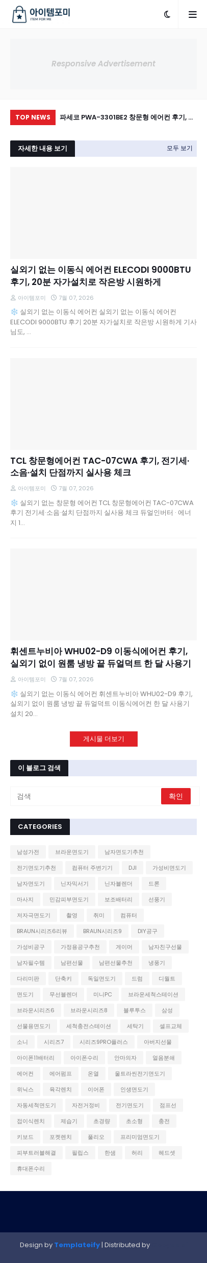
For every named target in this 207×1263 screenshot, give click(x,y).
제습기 (69, 1121)
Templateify (77, 1245)
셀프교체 (171, 1026)
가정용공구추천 (80, 947)
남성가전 (28, 852)
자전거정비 (86, 1105)
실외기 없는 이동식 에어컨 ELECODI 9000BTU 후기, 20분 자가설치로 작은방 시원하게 (100, 276)
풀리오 (96, 1137)
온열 (93, 1073)
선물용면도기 (33, 1026)
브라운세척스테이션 (153, 994)
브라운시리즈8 (89, 1010)
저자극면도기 (33, 915)
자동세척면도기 (36, 1105)
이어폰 (96, 1089)
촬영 (71, 915)
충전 (164, 1121)
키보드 (25, 1137)
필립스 (80, 1153)
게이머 (124, 947)
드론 (154, 883)
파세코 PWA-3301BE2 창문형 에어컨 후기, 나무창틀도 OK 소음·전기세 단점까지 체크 (127, 118)
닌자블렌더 (119, 883)
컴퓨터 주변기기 (92, 868)
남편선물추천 (116, 963)
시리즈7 (54, 1042)
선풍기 (156, 899)
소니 (22, 1042)
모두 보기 (180, 148)
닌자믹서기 (75, 883)
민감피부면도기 (69, 899)
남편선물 (72, 963)
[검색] (86, 796)
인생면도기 (134, 1089)
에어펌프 (60, 1073)
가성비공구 (31, 947)
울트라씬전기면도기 (140, 1073)
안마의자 (125, 1058)
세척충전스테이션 (88, 1026)
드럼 (137, 978)
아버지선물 (158, 1042)
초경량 (101, 1121)
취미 (99, 915)
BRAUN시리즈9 (102, 931)
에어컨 (25, 1073)
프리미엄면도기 (140, 1137)
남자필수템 (31, 963)
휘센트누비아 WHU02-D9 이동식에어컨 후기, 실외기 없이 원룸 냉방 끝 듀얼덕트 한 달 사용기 (100, 658)
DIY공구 (148, 931)
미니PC (102, 994)
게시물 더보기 (103, 739)
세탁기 (135, 1026)
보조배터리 (119, 899)
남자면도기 (31, 883)
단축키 (63, 978)
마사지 (25, 899)
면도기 (25, 994)
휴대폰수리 (31, 1168)
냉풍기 (156, 963)
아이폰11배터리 (36, 1058)
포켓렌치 (60, 1137)
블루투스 (134, 1010)
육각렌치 (60, 1089)
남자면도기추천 (124, 852)
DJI (132, 868)
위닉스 (25, 1089)
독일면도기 (102, 978)
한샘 (110, 1153)
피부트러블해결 (36, 1153)
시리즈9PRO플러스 (104, 1042)
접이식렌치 (31, 1121)
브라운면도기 (72, 852)
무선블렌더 (63, 994)
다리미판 (28, 978)
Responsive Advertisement (103, 63)
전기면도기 (130, 1105)
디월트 (167, 978)
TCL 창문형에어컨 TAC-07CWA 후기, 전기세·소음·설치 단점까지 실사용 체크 (99, 467)
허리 (137, 1153)
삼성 (167, 1010)
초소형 (134, 1121)
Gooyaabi (169, 1245)
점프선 (168, 1105)
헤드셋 (167, 1153)
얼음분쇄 (163, 1058)
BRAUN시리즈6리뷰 (42, 931)
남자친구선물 (165, 947)
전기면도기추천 (36, 868)
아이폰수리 (84, 1058)
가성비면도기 (169, 868)
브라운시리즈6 (36, 1010)
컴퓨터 (128, 915)
